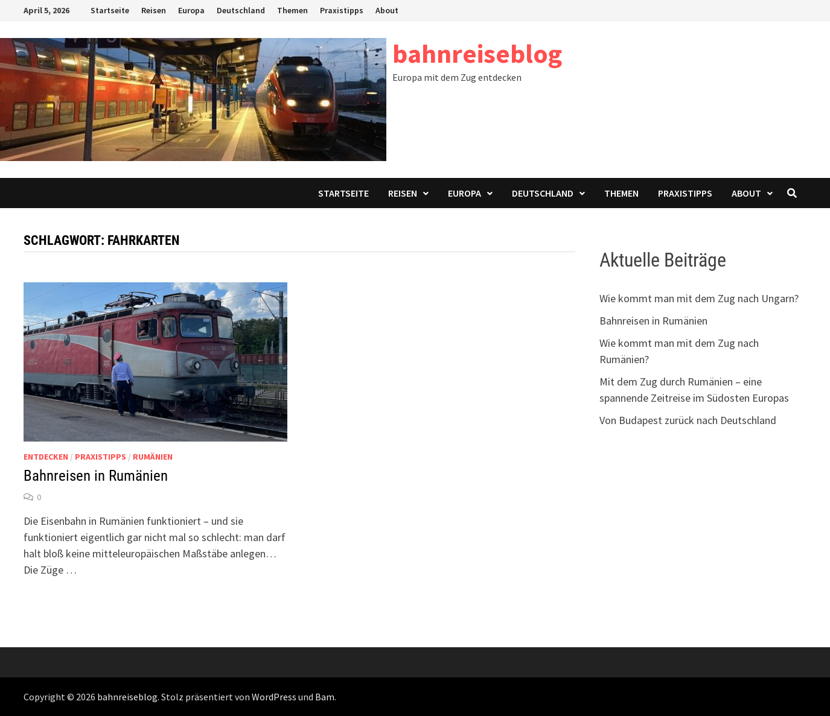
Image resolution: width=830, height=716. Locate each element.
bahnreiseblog (477, 53)
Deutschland (241, 10)
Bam (324, 697)
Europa (191, 10)
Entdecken (46, 456)
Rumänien (153, 456)
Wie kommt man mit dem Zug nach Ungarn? (699, 298)
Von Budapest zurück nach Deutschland (687, 420)
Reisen (153, 10)
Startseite (110, 10)
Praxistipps (341, 10)
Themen (292, 10)
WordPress (274, 697)
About (386, 10)
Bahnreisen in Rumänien (96, 475)
